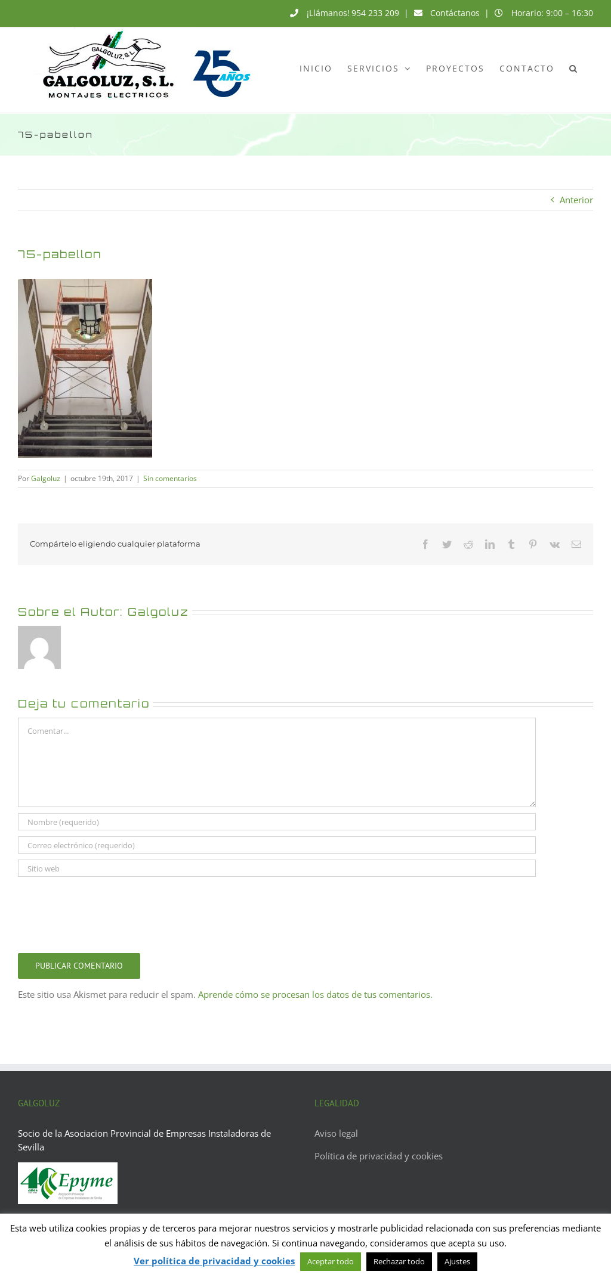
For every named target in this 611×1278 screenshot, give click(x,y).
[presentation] (108, 912)
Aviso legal (336, 1133)
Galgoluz (45, 478)
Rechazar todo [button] (399, 1261)
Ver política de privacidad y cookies (214, 1261)
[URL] (277, 868)
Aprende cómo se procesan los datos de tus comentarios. (315, 994)
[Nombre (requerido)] (277, 821)
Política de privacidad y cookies (378, 1156)
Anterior (576, 200)
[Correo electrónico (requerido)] (277, 845)
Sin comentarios (170, 478)
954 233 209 (375, 12)
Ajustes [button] (457, 1261)
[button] (573, 67)
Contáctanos (455, 12)
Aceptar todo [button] (330, 1261)
